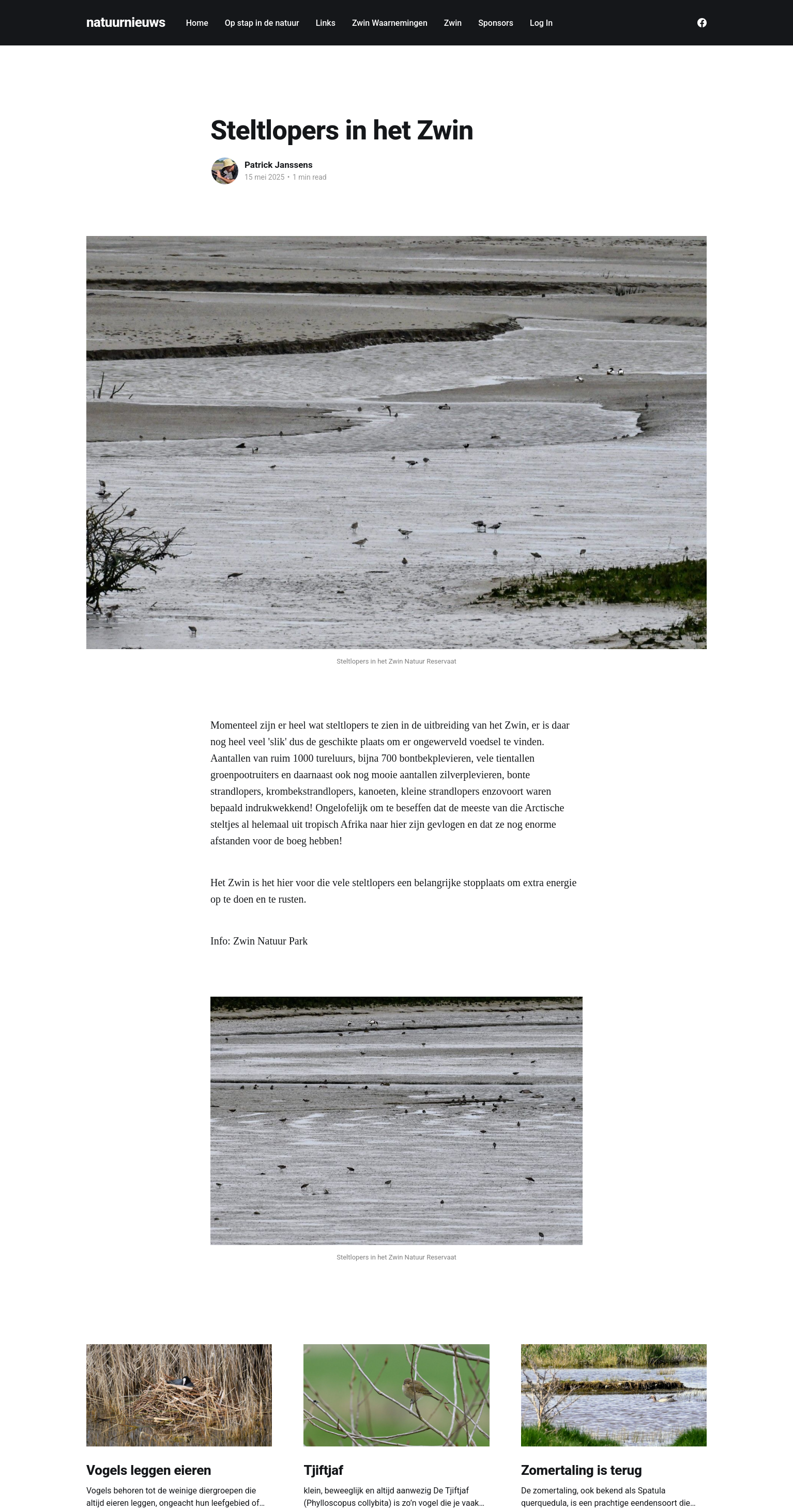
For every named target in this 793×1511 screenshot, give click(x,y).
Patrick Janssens (279, 165)
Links (325, 23)
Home (197, 23)
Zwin (453, 23)
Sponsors (495, 23)
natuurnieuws (125, 22)
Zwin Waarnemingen (390, 23)
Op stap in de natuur (262, 23)
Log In (541, 23)
